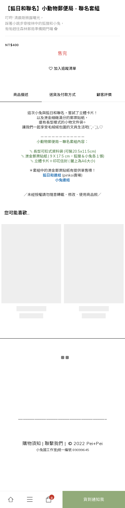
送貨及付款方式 (62, 94)
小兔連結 (62, 180)
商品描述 (20, 94)
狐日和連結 (52, 175)
